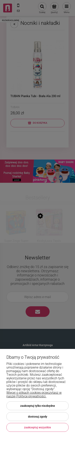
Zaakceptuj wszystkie (37, 427)
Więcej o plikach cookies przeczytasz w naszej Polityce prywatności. (34, 394)
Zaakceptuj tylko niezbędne (37, 405)
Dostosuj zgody (37, 416)
